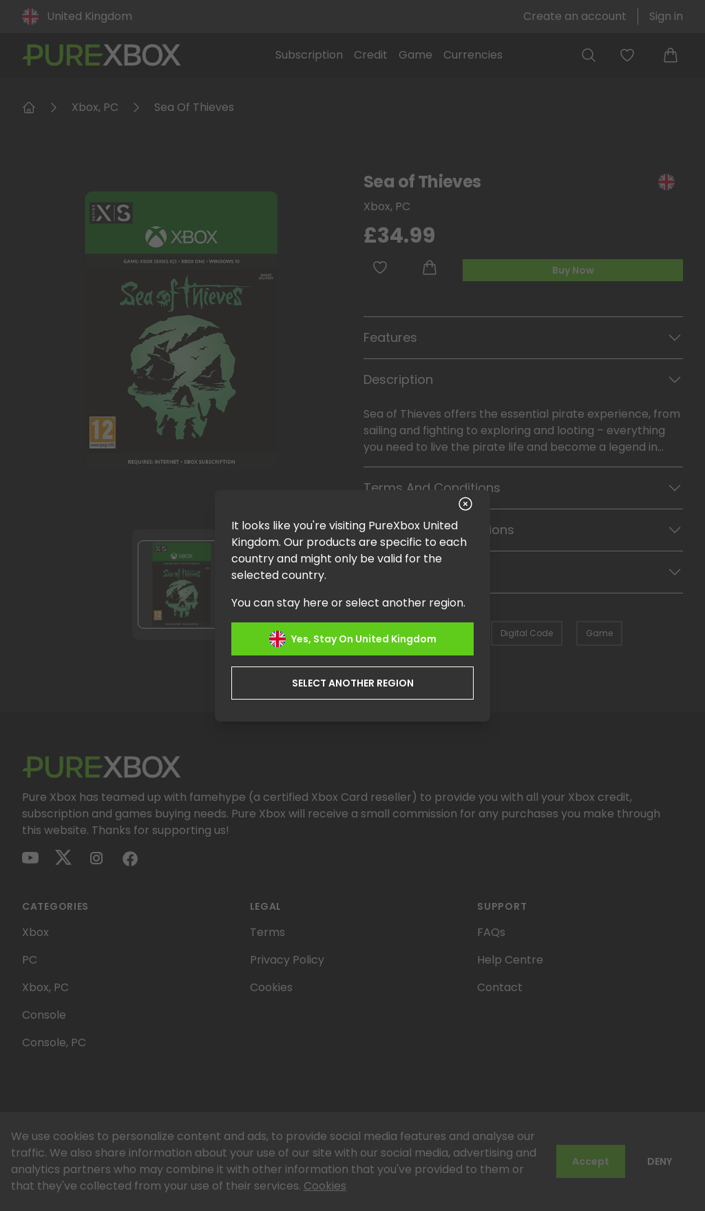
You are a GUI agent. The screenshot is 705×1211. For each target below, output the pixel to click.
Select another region (353, 683)
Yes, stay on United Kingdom (352, 639)
